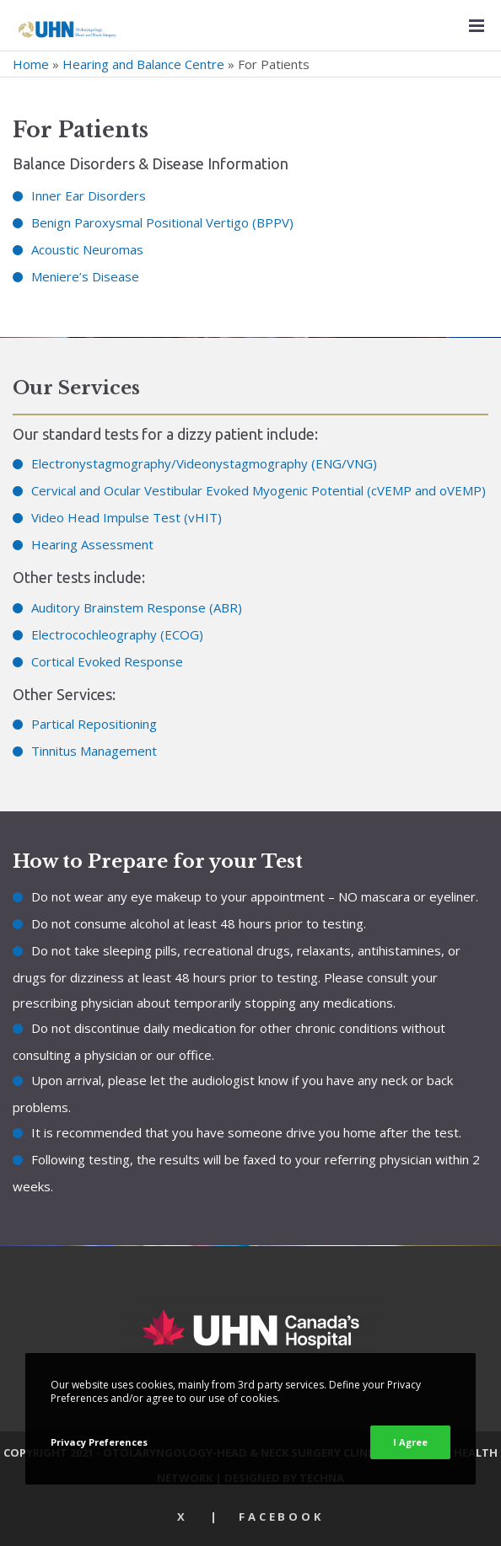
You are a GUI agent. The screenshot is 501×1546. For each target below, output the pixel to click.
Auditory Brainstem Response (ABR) (136, 607)
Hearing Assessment (92, 544)
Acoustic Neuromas (87, 249)
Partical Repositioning (94, 723)
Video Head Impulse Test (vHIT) (126, 517)
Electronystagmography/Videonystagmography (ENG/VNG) (204, 463)
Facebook (281, 1516)
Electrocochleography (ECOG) (117, 634)
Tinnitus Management (94, 750)
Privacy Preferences (99, 1442)
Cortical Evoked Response (107, 661)
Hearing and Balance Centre (143, 64)
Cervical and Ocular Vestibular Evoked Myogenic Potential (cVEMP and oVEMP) (258, 490)
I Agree (410, 1442)
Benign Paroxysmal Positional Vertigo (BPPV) (162, 222)
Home (31, 64)
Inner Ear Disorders (88, 195)
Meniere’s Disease (85, 276)
